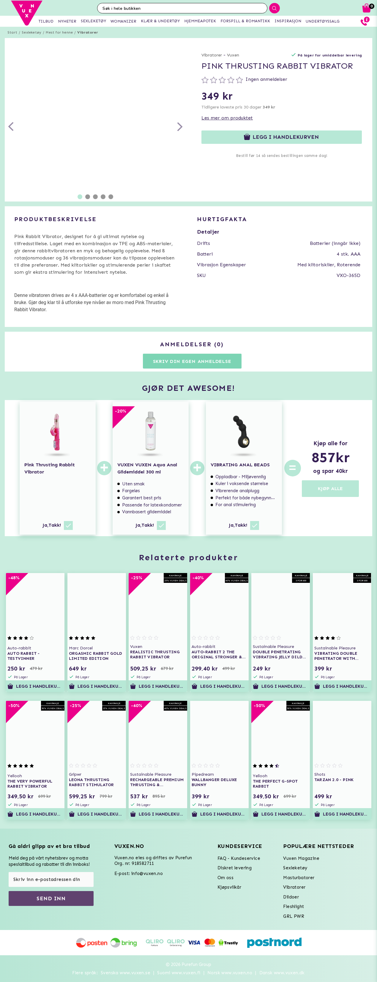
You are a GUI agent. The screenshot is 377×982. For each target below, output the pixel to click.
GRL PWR (293, 916)
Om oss (225, 877)
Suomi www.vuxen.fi (178, 972)
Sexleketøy (31, 32)
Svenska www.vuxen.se (125, 972)
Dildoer (291, 897)
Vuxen (233, 55)
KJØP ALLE (330, 488)
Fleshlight (293, 906)
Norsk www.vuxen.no (229, 972)
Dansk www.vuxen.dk (282, 972)
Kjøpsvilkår (229, 887)
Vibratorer (87, 32)
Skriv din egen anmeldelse (192, 361)
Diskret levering (234, 868)
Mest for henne (59, 32)
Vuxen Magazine (301, 858)
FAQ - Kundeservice (238, 858)
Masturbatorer (298, 877)
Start (12, 32)
